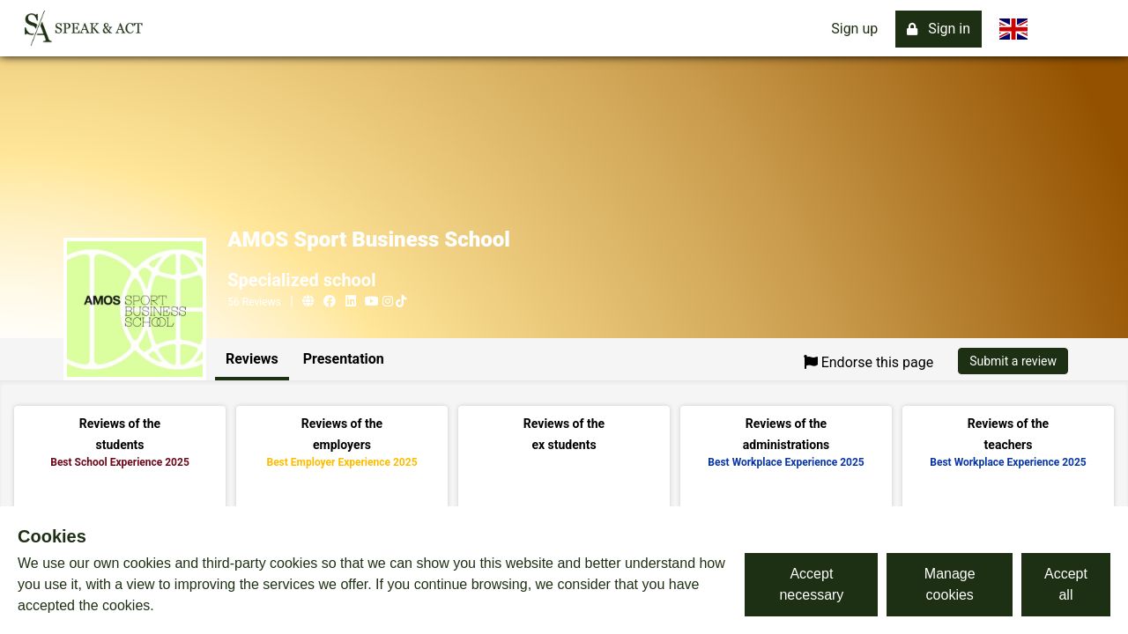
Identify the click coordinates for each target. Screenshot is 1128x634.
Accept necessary (811, 584)
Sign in (938, 28)
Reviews (252, 358)
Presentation (343, 358)
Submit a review (1013, 361)
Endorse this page (869, 362)
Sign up (854, 28)
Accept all (1065, 584)
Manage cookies (950, 584)
